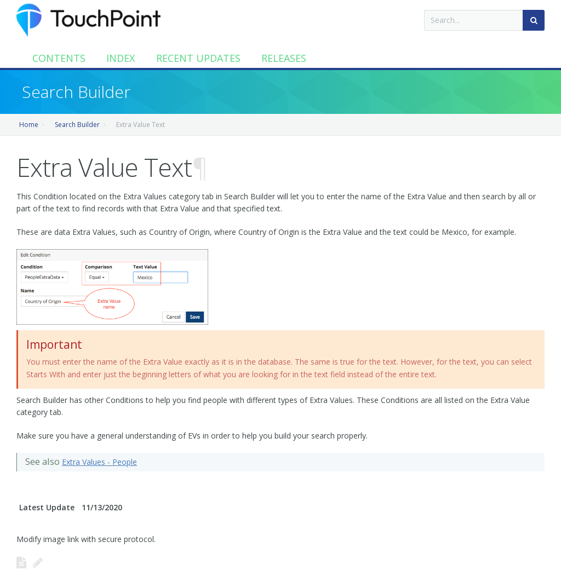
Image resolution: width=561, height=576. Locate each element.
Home (28, 124)
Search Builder (77, 124)
